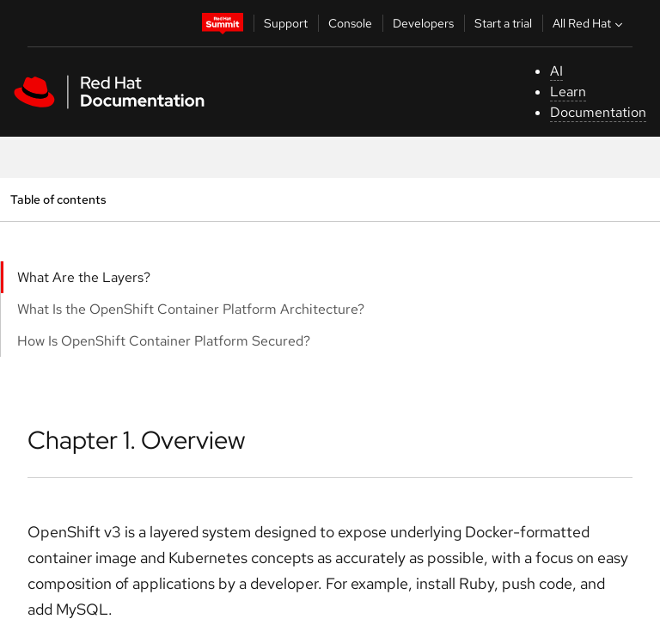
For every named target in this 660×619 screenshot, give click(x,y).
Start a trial (503, 23)
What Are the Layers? (83, 277)
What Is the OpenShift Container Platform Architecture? (190, 309)
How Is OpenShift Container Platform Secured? (163, 341)
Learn (568, 92)
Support (286, 23)
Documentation (598, 112)
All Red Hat (589, 23)
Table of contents (58, 199)
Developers (423, 23)
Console (350, 23)
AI (556, 71)
